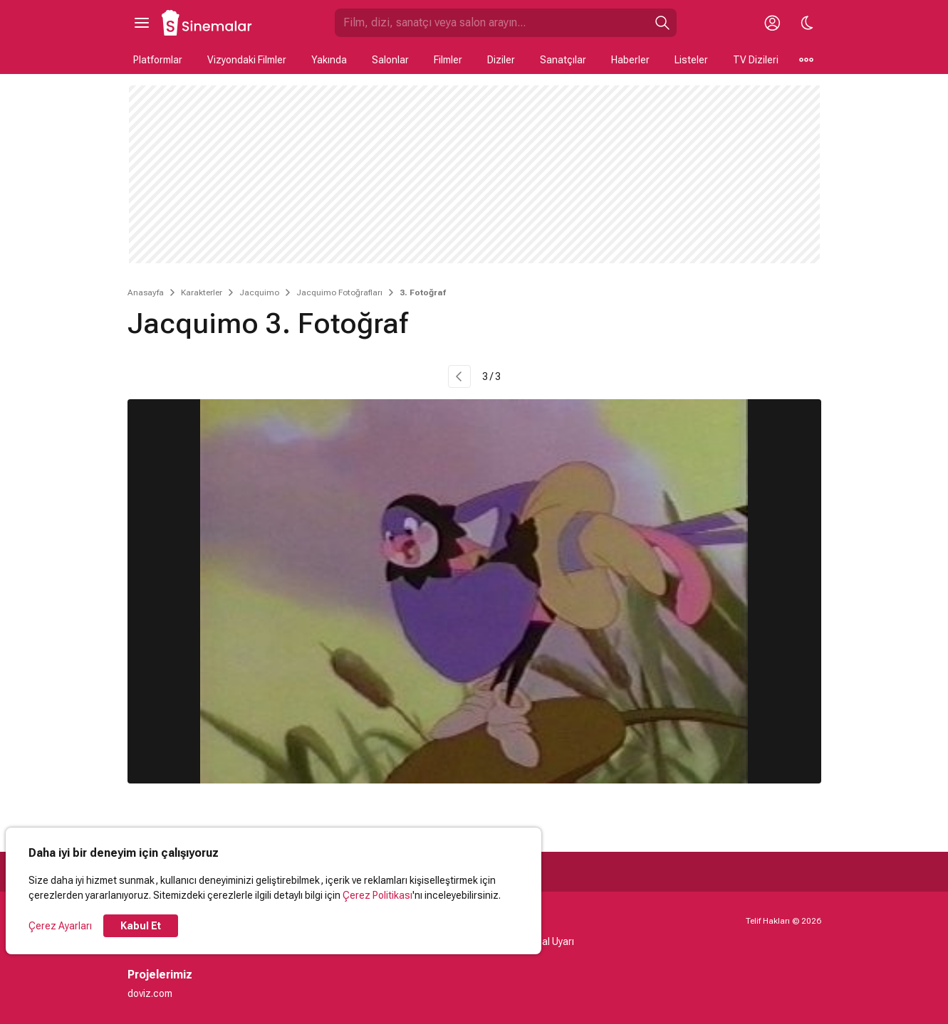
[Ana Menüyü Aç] (141, 23)
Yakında (329, 59)
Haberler (630, 59)
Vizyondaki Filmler (246, 59)
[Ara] (662, 23)
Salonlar (390, 59)
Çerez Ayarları (60, 925)
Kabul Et (140, 925)
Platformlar (157, 59)
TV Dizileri (755, 59)
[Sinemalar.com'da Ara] (491, 23)
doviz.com (149, 993)
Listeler (691, 59)
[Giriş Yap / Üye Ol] (773, 23)
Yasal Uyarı (549, 941)
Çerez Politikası (377, 895)
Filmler (448, 59)
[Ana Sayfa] (207, 23)
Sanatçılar (563, 59)
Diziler (501, 59)
